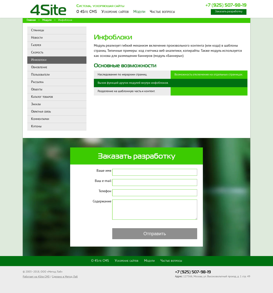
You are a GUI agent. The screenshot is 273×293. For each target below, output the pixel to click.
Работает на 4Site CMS (36, 276)
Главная (31, 20)
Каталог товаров (42, 97)
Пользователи (40, 75)
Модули (139, 11)
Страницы (37, 30)
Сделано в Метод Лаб (65, 276)
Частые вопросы (162, 11)
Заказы (36, 104)
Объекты (36, 89)
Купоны (36, 126)
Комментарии (40, 119)
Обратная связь (41, 112)
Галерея (36, 45)
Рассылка (37, 82)
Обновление (39, 67)
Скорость (37, 52)
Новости (37, 38)
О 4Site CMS (86, 11)
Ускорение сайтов (115, 11)
